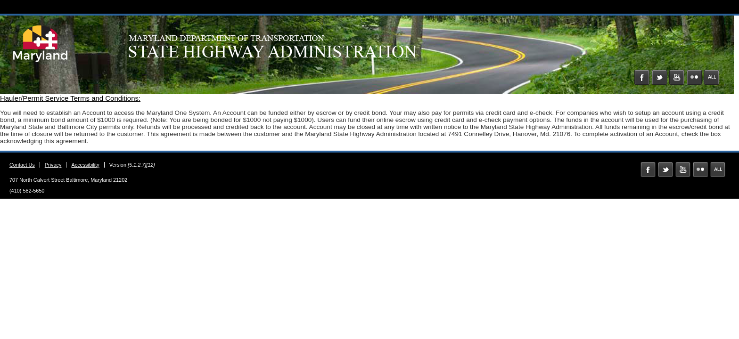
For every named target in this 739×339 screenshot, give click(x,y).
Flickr (694, 77)
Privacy (53, 165)
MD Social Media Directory (711, 77)
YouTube (676, 77)
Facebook (641, 77)
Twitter (659, 77)
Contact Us (22, 165)
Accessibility (85, 165)
